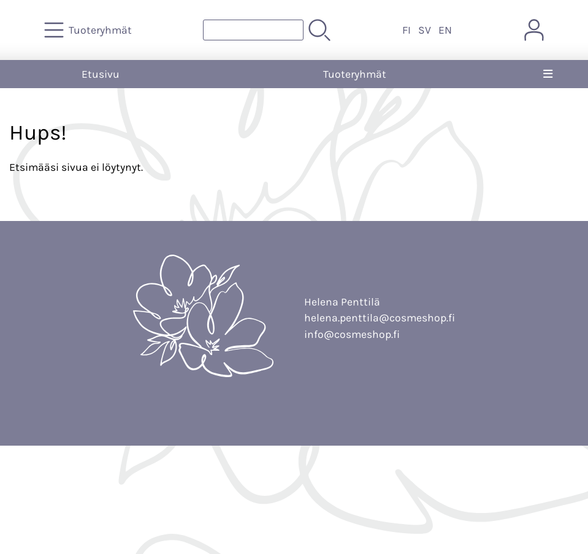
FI (406, 30)
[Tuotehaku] (253, 30)
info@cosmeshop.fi (352, 334)
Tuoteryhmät (354, 74)
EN (445, 30)
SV (424, 30)
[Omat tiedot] (534, 30)
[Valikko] (548, 74)
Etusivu (101, 74)
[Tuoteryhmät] (89, 30)
